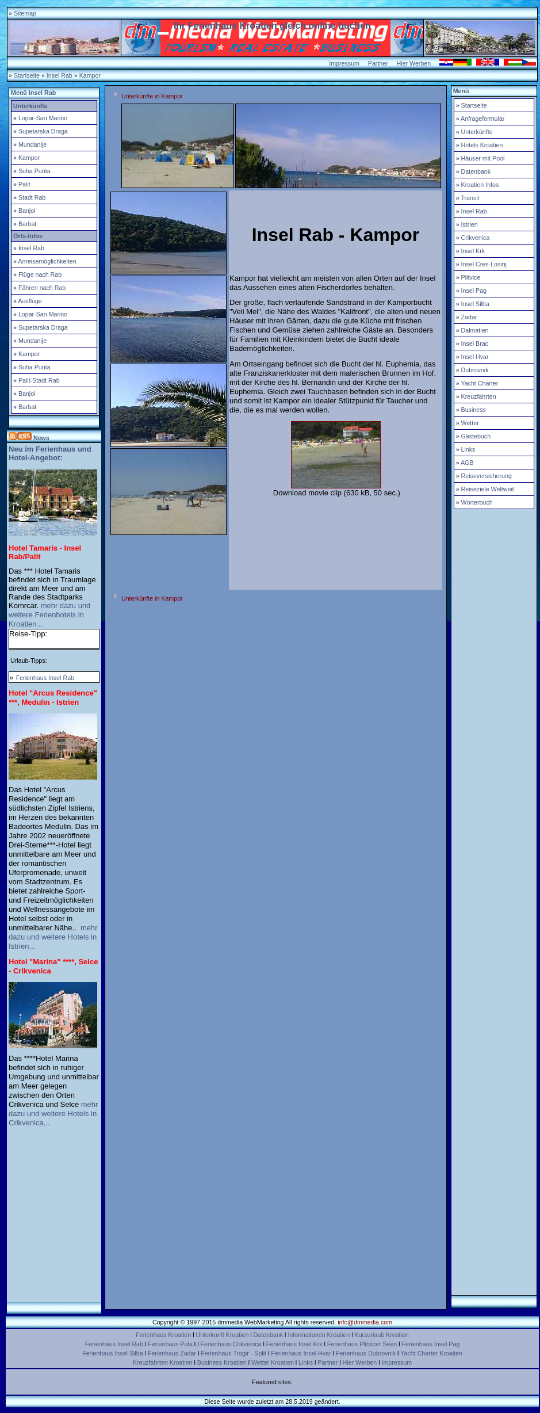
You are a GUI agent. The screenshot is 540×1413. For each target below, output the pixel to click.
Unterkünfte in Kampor (152, 96)
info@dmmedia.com (365, 1322)
